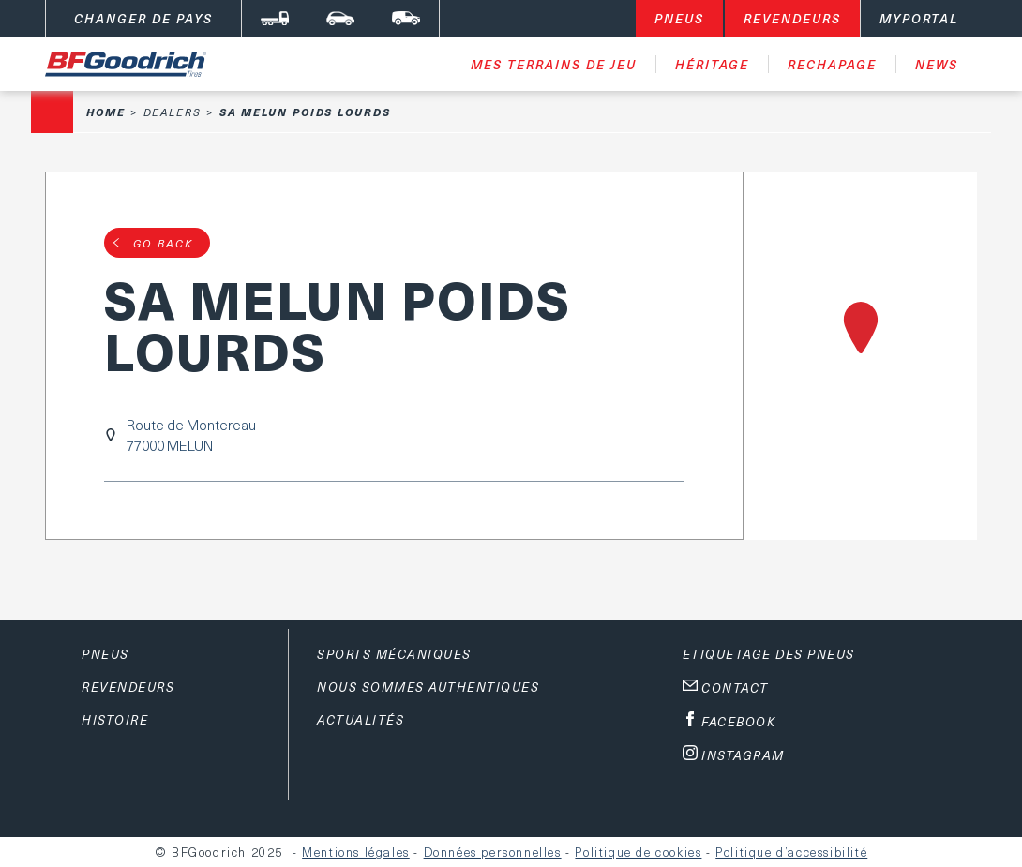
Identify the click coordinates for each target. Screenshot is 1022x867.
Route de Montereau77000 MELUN (191, 435)
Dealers (172, 112)
